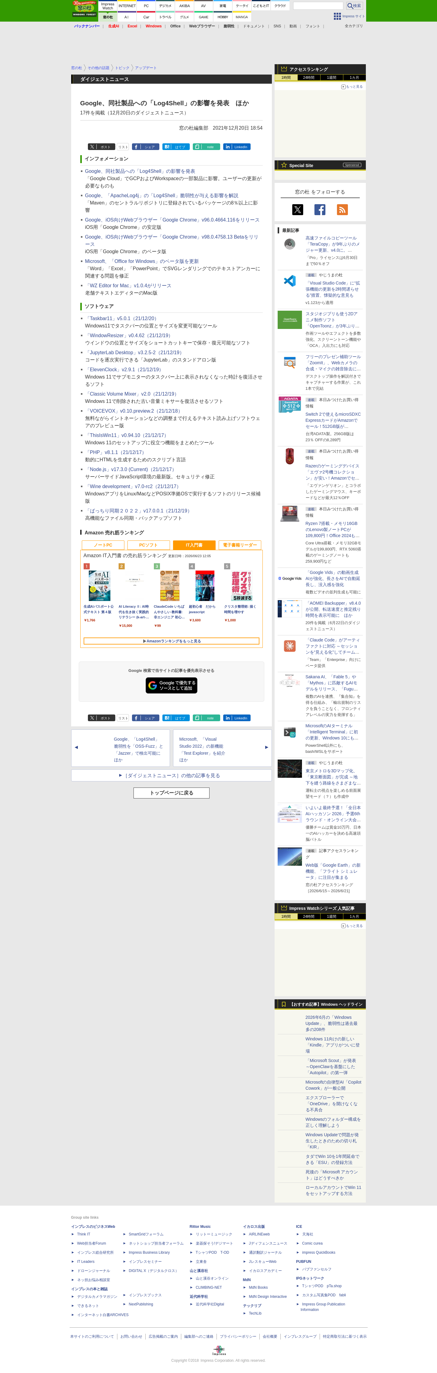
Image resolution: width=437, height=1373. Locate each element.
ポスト (106, 147)
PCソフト (148, 545)
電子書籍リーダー (240, 545)
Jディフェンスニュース (268, 1243)
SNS (277, 26)
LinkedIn (240, 147)
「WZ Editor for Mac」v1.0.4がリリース (128, 285)
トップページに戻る (171, 792)
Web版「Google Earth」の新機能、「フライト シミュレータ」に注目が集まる (333, 871)
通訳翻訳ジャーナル (265, 1252)
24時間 (308, 77)
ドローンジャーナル (93, 1271)
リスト (123, 147)
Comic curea (312, 1243)
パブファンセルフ (316, 1269)
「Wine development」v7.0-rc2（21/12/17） (133, 486)
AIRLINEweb (259, 1234)
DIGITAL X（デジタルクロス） (154, 1271)
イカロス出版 (254, 1227)
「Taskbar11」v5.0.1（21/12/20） (122, 318)
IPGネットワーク (310, 1278)
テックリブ (252, 1306)
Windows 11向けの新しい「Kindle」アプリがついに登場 (333, 1044)
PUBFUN (303, 1261)
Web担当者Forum (91, 1243)
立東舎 (201, 1261)
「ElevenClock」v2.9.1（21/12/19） (124, 369)
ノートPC (103, 545)
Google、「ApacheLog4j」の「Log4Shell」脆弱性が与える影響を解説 (161, 195)
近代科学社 (199, 1296)
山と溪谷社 (199, 1271)
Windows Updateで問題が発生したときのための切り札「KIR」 (332, 1140)
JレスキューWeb (262, 1261)
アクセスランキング (309, 69)
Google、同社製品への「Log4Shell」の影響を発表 (140, 171)
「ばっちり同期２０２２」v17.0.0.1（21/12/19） (138, 510)
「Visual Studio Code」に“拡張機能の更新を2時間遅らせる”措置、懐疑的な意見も (333, 289)
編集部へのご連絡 (198, 1336)
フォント (313, 26)
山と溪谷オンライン (212, 1278)
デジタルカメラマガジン (97, 1296)
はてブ (180, 147)
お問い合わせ (131, 1336)
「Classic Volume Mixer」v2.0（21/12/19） (132, 394)
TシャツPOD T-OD (212, 1252)
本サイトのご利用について (92, 1336)
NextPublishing (141, 1304)
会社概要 (270, 1336)
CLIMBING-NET (209, 1287)
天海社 (307, 1234)
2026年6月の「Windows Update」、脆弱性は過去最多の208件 (332, 1023)
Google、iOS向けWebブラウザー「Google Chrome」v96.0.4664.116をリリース (172, 219)
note (210, 147)
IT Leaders (86, 1261)
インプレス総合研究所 (95, 1252)
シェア (150, 147)
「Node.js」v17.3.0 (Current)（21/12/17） (131, 469)
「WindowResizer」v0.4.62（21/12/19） (129, 335)
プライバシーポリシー (238, 1336)
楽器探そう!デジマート (214, 1243)
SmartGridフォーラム (146, 1234)
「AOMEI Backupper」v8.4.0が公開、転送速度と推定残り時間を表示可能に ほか (333, 609)
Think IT (83, 1234)
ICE (299, 1227)
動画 (293, 26)
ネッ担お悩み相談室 (93, 1280)
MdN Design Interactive (268, 1296)
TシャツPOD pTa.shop (322, 1286)
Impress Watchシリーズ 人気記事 (322, 908)
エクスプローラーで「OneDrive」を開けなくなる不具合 (332, 1103)
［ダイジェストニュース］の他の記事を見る (171, 775)
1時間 (286, 77)
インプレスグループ (300, 1336)
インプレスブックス (145, 1295)
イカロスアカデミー (265, 1271)
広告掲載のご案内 (163, 1336)
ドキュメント (254, 26)
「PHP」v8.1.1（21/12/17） (116, 452)
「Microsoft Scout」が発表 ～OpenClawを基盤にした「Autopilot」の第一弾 (331, 1066)
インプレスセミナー (145, 1261)
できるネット (88, 1306)
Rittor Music (200, 1227)
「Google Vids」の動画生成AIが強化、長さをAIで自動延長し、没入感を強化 (333, 578)
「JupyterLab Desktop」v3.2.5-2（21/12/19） (134, 352)
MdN (247, 1280)
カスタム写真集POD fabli (324, 1295)
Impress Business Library (149, 1252)
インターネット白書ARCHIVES (103, 1315)
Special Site (302, 165)
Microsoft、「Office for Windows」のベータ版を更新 (142, 261)
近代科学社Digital (210, 1304)
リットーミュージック (214, 1234)
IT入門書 (194, 545)
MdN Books (258, 1287)
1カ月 (354, 77)
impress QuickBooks (318, 1252)
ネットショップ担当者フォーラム (156, 1243)
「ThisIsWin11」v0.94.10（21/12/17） (127, 435)
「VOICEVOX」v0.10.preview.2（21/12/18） (134, 411)
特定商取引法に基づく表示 (345, 1336)
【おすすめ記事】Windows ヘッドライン (326, 1004)
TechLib (255, 1313)
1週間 (331, 77)
